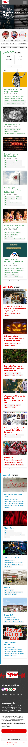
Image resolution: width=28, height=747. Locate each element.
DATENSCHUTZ (11, 694)
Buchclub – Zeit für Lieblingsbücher (11, 155)
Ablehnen (14, 735)
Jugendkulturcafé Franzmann (10, 643)
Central (7, 587)
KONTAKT (3, 696)
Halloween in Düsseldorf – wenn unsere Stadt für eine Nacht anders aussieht (14, 338)
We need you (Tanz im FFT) (14, 124)
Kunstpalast (8, 615)
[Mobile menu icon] (25, 2)
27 (18, 281)
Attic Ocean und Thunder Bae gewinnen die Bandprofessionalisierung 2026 (15, 399)
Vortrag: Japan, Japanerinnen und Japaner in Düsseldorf (14, 189)
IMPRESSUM (4, 694)
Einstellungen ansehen (14, 739)
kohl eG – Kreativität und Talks (13, 495)
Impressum (24, 743)
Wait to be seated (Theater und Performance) (14, 226)
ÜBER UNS (18, 694)
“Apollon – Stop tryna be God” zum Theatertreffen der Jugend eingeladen (15, 308)
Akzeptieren (14, 730)
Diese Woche (8, 59)
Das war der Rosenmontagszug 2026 (13, 458)
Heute (8, 56)
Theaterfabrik (9, 528)
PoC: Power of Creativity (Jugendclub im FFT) (13, 90)
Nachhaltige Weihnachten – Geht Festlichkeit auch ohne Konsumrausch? (14, 368)
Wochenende (20, 59)
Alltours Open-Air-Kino (12, 558)
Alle (8, 63)
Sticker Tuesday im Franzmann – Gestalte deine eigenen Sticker (14, 261)
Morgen (20, 56)
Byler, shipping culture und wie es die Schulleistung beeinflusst (14, 430)
